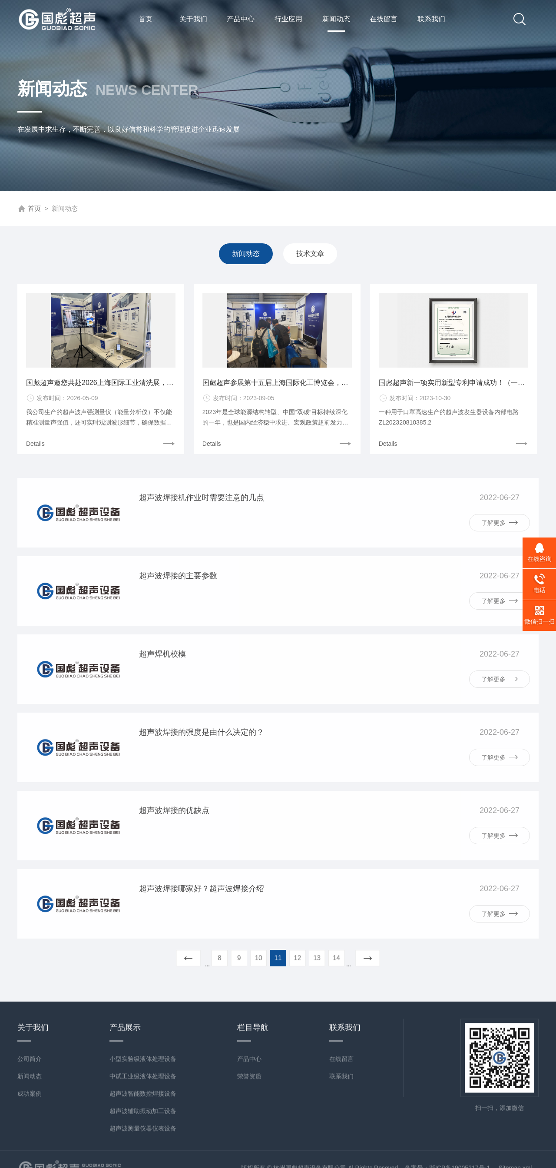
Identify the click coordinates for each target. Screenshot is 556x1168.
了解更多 (499, 554)
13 (303, 958)
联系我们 (431, 19)
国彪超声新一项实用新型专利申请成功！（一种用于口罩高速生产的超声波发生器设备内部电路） (453, 387)
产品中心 (241, 19)
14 (316, 958)
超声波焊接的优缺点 (174, 842)
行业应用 (288, 19)
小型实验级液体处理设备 (142, 1143)
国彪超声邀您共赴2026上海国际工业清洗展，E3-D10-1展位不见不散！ (100, 387)
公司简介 (29, 1143)
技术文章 (309, 253)
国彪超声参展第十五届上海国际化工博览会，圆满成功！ (277, 387)
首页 (145, 19)
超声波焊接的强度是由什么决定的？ (201, 764)
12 (290, 958)
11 (278, 958)
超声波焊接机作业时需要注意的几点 (201, 529)
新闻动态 (336, 23)
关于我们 (193, 19)
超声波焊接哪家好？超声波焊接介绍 (201, 920)
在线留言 (383, 19)
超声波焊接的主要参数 (178, 608)
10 (265, 958)
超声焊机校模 (162, 686)
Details (35, 448)
